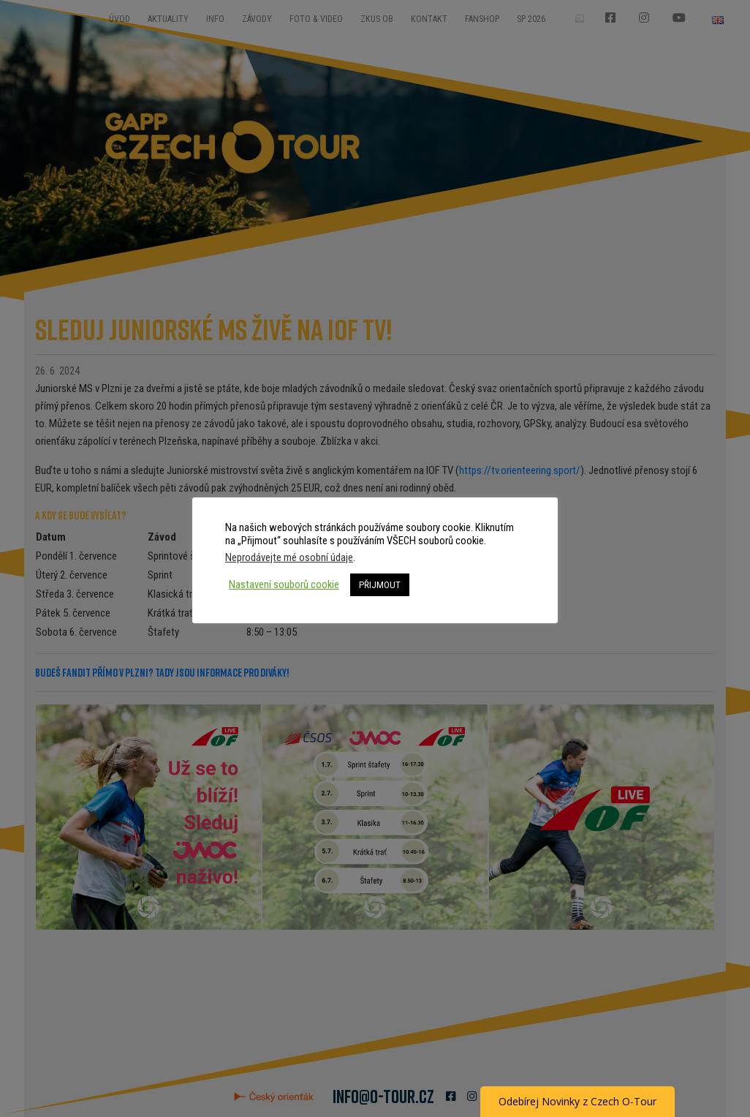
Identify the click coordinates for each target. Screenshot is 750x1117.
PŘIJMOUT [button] (380, 584)
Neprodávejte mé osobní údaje (289, 557)
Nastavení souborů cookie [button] (284, 584)
